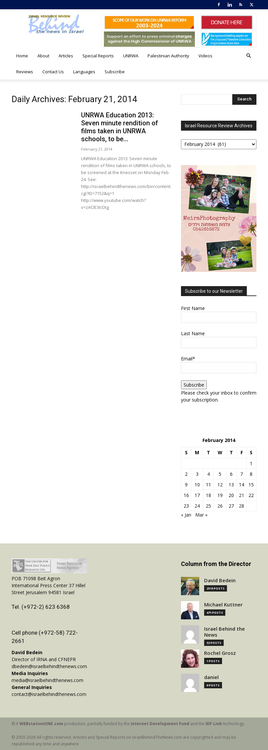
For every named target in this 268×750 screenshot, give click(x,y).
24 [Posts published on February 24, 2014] (197, 506)
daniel (211, 677)
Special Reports (98, 56)
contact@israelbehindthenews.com (49, 694)
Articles (66, 56)
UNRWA (130, 56)
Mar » (201, 515)
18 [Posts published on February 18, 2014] (208, 495)
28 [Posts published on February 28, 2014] (241, 506)
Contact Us (53, 72)
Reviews (24, 72)
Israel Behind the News (224, 632)
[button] (248, 56)
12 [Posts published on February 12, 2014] (220, 484)
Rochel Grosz (220, 653)
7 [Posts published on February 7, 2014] (241, 474)
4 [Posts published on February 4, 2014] (208, 474)
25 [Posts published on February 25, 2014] (208, 506)
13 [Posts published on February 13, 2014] (231, 484)
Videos (205, 56)
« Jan (186, 515)
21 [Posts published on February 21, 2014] (241, 495)
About (43, 56)
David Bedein (220, 580)
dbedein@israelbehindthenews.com (49, 666)
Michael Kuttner (223, 604)
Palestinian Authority (168, 56)
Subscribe (115, 72)
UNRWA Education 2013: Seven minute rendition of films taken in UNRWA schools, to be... (119, 127)
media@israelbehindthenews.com (47, 680)
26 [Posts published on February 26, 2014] (220, 506)
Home (22, 56)
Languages (84, 72)
